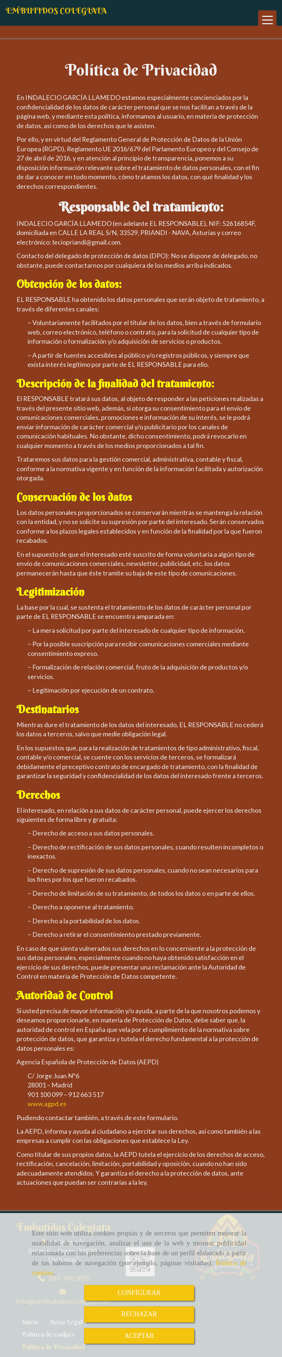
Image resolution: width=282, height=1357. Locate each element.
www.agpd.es (47, 1104)
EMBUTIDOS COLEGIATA (56, 11)
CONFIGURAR (139, 1292)
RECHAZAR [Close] (139, 1314)
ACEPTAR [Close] (139, 1335)
